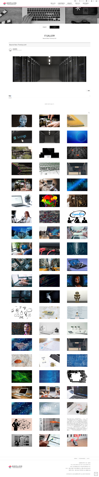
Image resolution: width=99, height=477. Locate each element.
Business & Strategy (61, 4)
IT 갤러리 (55, 27)
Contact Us (85, 4)
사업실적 (44, 27)
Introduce (52, 4)
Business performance (69, 4)
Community (77, 4)
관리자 (88, 458)
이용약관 (75, 458)
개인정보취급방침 (82, 458)
